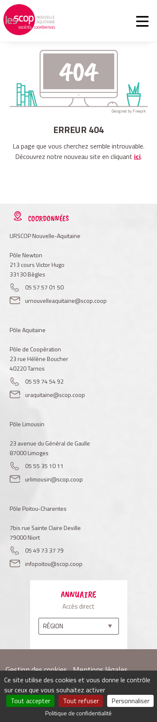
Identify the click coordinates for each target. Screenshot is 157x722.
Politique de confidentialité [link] (78, 713)
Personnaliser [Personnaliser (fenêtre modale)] (130, 701)
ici (137, 156)
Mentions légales (100, 669)
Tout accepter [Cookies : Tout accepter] (30, 701)
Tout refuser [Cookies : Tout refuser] (81, 701)
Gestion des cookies (36, 669)
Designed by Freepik (128, 111)
